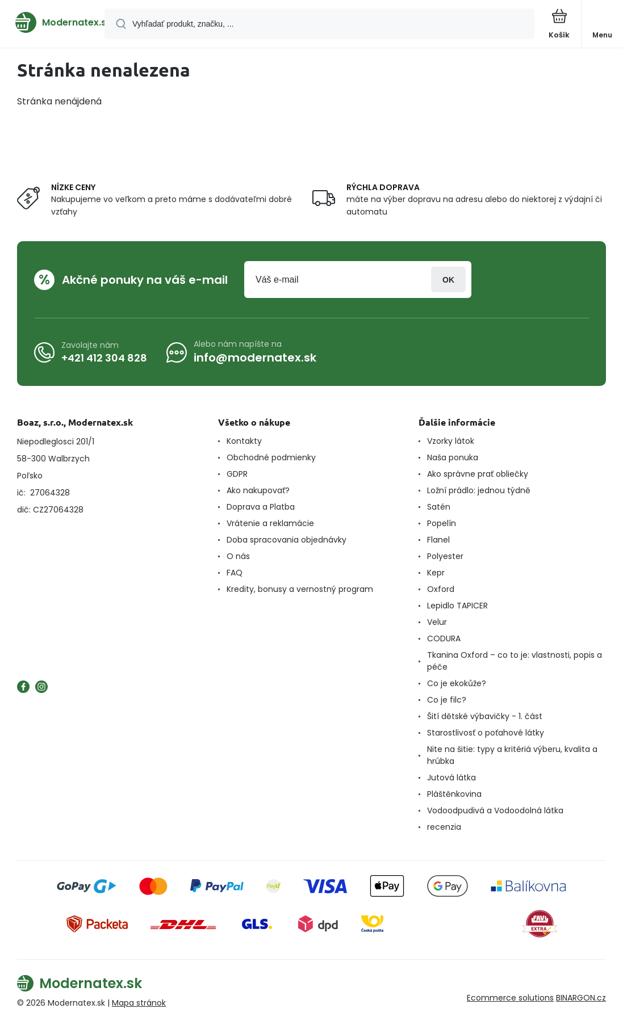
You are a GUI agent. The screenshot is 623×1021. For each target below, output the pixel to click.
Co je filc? (446, 699)
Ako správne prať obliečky (477, 474)
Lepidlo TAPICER (457, 605)
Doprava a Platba (261, 506)
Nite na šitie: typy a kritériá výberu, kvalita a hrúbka (512, 755)
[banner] (52, 22)
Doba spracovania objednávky (286, 539)
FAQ (234, 572)
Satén (438, 506)
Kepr (436, 572)
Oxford (440, 589)
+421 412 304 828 (104, 357)
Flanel (438, 539)
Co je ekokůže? (456, 683)
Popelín (441, 523)
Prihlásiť (448, 279)
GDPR (237, 474)
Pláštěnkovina (454, 794)
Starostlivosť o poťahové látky (485, 732)
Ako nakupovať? (258, 490)
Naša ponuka (452, 457)
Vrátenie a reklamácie (270, 523)
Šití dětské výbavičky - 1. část (484, 716)
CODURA (444, 638)
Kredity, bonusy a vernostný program (300, 589)
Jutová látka (451, 777)
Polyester (445, 556)
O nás (238, 556)
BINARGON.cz (581, 997)
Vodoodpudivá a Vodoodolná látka (495, 810)
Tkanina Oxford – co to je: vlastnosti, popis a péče (514, 661)
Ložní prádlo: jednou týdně (478, 490)
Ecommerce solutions (510, 997)
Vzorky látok (450, 441)
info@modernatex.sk (255, 357)
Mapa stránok (139, 1003)
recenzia (444, 827)
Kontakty (244, 441)
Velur (437, 622)
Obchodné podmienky (271, 457)
